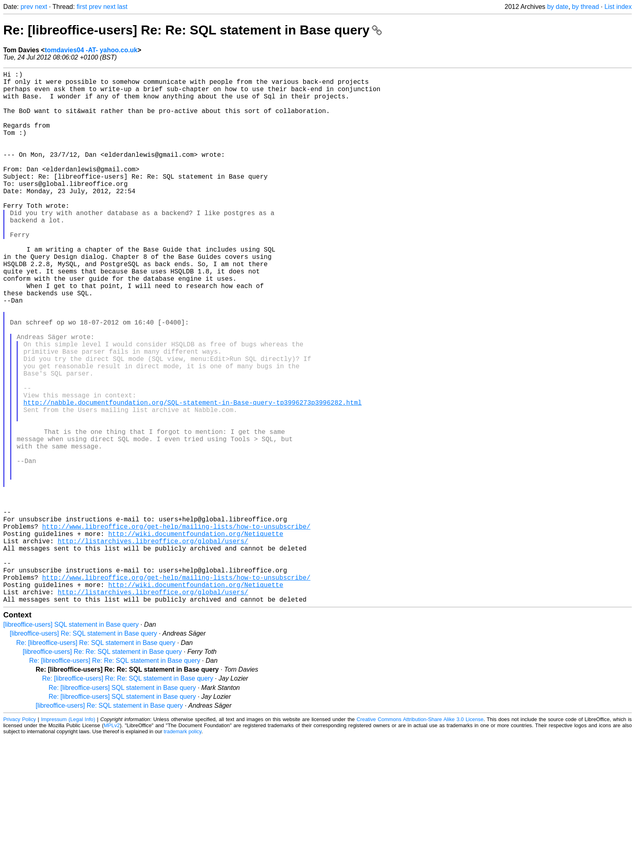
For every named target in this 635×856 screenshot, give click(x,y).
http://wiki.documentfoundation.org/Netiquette (195, 637)
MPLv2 (112, 844)
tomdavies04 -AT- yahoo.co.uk (91, 50)
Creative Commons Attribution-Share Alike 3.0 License (420, 838)
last (122, 6)
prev (27, 6)
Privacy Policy (19, 838)
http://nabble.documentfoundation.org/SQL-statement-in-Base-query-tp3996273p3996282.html (192, 476)
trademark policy (182, 850)
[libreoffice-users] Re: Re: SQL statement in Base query (102, 769)
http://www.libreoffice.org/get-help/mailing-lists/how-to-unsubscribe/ (176, 628)
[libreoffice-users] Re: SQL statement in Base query (83, 751)
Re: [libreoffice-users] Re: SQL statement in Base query (95, 761)
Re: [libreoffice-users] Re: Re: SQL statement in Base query (192, 30)
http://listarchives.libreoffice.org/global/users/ (153, 646)
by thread (585, 6)
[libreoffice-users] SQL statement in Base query (71, 742)
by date (557, 6)
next (41, 6)
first (82, 6)
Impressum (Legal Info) (68, 838)
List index (618, 6)
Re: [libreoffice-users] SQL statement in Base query (122, 806)
